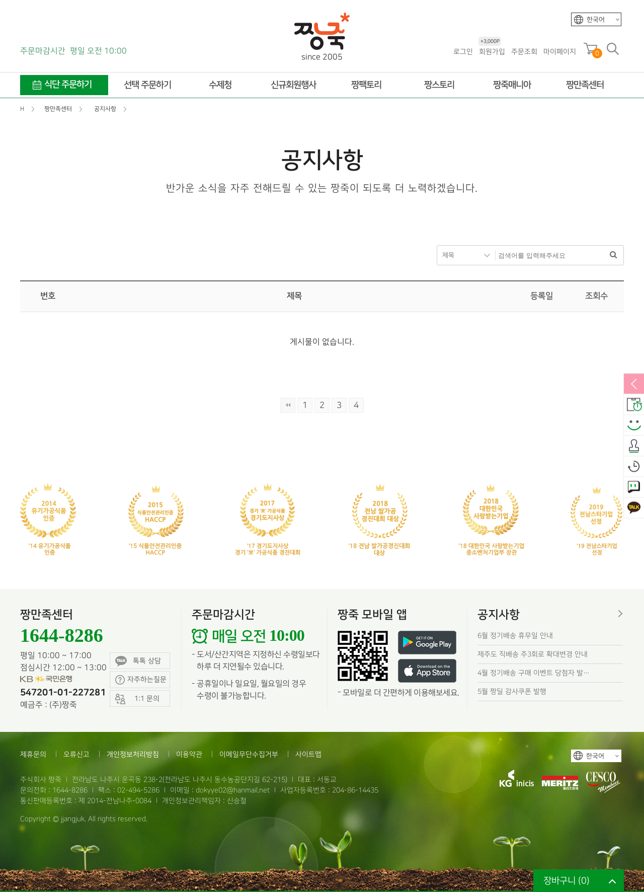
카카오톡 (634, 508)
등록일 (541, 296)
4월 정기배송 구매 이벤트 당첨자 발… (533, 673)
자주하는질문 (141, 680)
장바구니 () (566, 880)
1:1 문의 (634, 487)
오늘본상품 (634, 467)
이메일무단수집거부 (248, 754)
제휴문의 (33, 754)
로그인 (463, 51)
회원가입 (491, 51)
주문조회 (524, 51)
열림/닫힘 (634, 384)
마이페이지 (559, 51)
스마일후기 (634, 425)
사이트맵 (308, 754)
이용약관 (189, 754)
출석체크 (634, 446)
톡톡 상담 (138, 661)
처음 (287, 405)
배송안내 (634, 405)
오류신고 (76, 754)
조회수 (596, 296)
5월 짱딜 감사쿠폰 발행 (511, 691)
